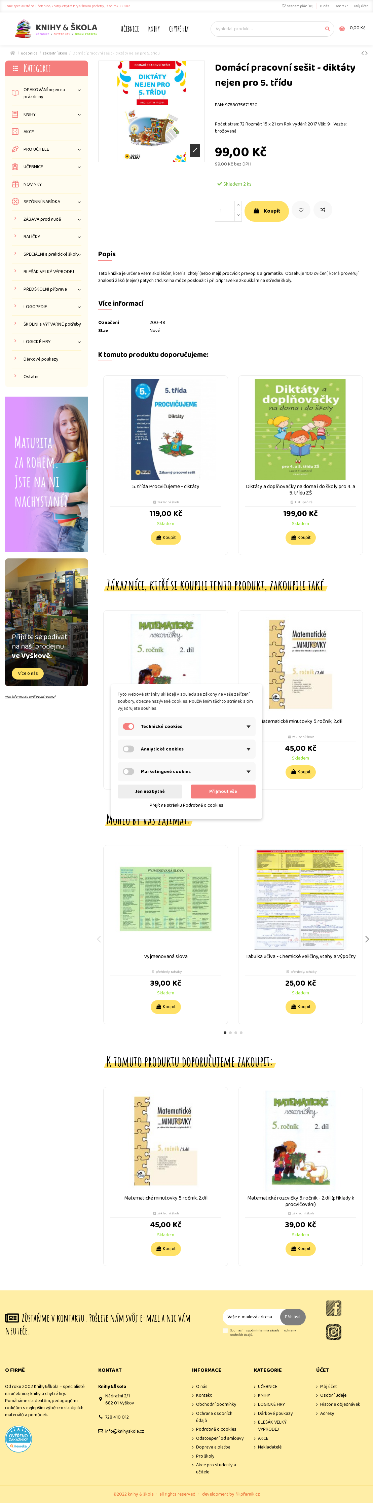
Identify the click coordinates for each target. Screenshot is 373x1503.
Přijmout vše (223, 791)
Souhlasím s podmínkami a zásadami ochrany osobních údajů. (263, 1332)
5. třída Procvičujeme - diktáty (165, 486)
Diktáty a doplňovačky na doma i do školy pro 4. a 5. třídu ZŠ (300, 489)
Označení (108, 322)
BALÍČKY (32, 237)
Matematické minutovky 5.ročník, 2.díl (300, 721)
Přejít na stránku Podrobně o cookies (186, 805)
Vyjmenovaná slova (166, 956)
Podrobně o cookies (216, 1429)
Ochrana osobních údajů (214, 1417)
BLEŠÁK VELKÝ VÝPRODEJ (49, 272)
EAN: (219, 105)
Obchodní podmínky (216, 1404)
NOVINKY (33, 184)
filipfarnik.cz (247, 1494)
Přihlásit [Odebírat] (293, 1317)
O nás (325, 6)
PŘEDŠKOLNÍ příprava (45, 289)
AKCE (29, 132)
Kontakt (341, 6)
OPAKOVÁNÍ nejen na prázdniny (44, 93)
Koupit (267, 211)
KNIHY (30, 114)
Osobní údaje (333, 1395)
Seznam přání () (298, 6)
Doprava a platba (213, 1447)
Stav (103, 330)
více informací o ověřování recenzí (30, 696)
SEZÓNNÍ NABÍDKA (42, 202)
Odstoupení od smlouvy (220, 1438)
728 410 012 (117, 1417)
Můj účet (361, 6)
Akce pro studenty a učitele (216, 1469)
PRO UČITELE (36, 149)
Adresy (327, 1413)
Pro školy (205, 1456)
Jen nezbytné (150, 791)
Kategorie (37, 68)
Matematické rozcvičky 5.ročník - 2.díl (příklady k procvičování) (300, 1201)
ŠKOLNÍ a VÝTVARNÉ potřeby (52, 324)
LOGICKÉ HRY (37, 341)
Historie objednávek (340, 1404)
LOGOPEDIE (35, 306)
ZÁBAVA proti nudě (42, 219)
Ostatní (31, 376)
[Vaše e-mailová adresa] (251, 1317)
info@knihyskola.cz (124, 1431)
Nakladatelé (270, 1447)
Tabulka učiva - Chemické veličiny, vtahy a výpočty (301, 956)
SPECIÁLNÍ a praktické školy (51, 254)
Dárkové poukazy (41, 359)
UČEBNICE (33, 167)
